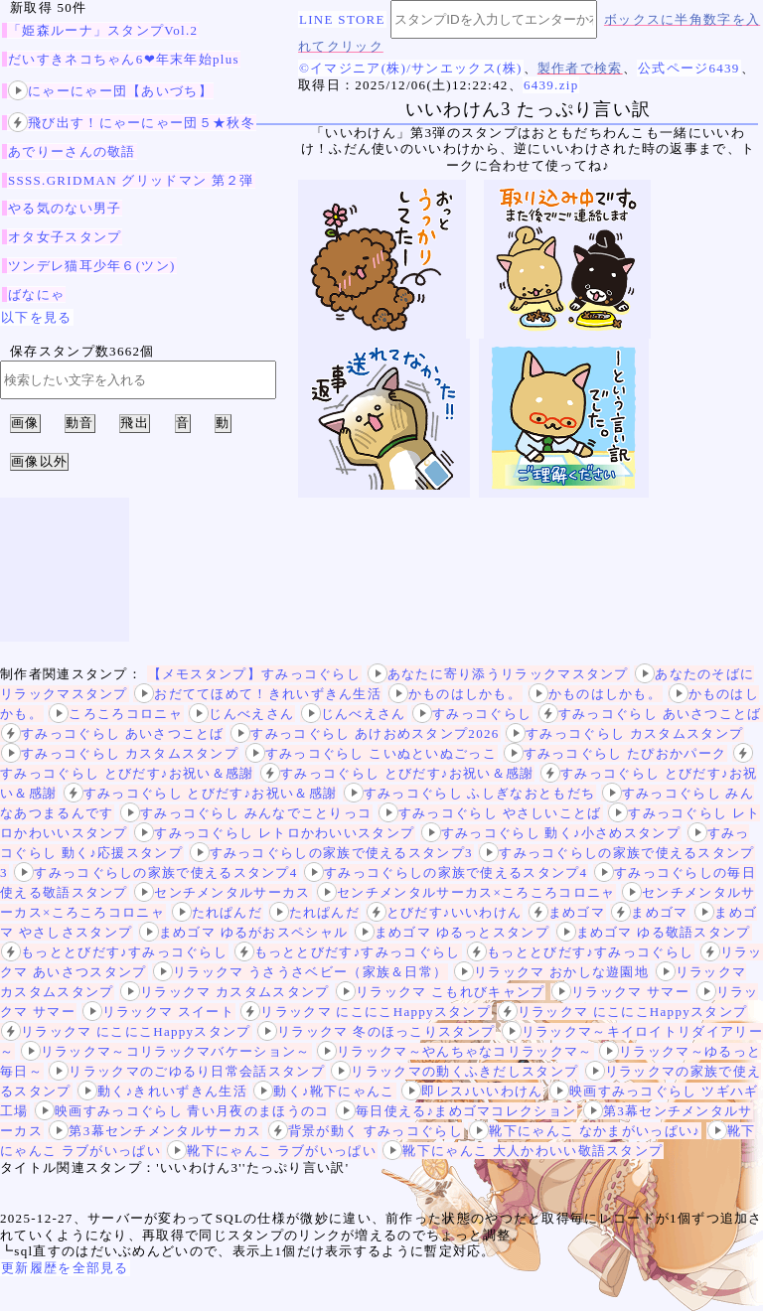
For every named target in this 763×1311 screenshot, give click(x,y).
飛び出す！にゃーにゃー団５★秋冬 (131, 122)
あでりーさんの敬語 (72, 151)
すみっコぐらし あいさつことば (650, 713)
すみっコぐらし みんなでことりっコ (246, 812)
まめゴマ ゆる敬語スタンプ (653, 932)
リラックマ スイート (158, 1011)
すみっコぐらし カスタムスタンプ (624, 733)
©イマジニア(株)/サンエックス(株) (411, 68)
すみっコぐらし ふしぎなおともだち (469, 793)
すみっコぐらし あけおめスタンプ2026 (364, 733)
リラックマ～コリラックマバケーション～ (166, 1051)
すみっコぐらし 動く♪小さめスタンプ (551, 832)
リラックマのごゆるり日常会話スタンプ (186, 1071)
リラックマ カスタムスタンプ (224, 991)
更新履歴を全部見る (65, 1267)
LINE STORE (342, 19)
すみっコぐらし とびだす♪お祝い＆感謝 (397, 773)
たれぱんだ (217, 912)
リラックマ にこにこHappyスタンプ (365, 1011)
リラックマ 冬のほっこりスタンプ (376, 1031)
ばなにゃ (36, 294)
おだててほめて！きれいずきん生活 (258, 693)
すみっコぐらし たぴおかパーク (615, 753)
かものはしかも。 (455, 693)
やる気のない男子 (64, 208)
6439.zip (551, 84)
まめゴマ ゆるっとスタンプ (452, 932)
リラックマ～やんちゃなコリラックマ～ (454, 1051)
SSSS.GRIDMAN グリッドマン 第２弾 (131, 180)
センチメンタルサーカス (222, 892)
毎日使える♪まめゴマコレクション (456, 1110)
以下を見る (37, 317)
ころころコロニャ (115, 713)
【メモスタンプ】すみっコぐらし (255, 673)
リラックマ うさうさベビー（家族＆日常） (300, 971)
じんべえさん (241, 713)
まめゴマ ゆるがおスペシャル (243, 932)
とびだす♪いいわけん (445, 912)
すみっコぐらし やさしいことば (490, 812)
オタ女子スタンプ (64, 236)
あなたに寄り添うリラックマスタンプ (498, 673)
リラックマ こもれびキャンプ (440, 991)
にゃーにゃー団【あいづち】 (110, 90)
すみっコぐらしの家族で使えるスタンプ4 (155, 872)
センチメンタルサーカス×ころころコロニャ (466, 892)
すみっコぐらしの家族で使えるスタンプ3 (331, 852)
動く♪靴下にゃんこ (323, 1091)
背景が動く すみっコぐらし (365, 1130)
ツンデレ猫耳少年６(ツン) (92, 265)
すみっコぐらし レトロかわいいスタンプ (274, 832)
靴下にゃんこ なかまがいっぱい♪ (584, 1130)
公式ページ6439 (689, 68)
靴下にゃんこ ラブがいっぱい (271, 1150)
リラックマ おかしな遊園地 (551, 971)
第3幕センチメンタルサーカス (155, 1130)
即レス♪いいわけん (471, 1091)
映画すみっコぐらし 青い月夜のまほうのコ (182, 1110)
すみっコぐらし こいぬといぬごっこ (371, 753)
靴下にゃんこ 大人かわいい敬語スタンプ (522, 1150)
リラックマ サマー (620, 991)
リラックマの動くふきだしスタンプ (454, 1071)
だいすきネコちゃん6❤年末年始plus (123, 59)
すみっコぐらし (472, 713)
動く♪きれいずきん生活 (162, 1091)
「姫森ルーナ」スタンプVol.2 (103, 30)
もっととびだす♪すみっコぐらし (114, 952)
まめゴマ (567, 912)
